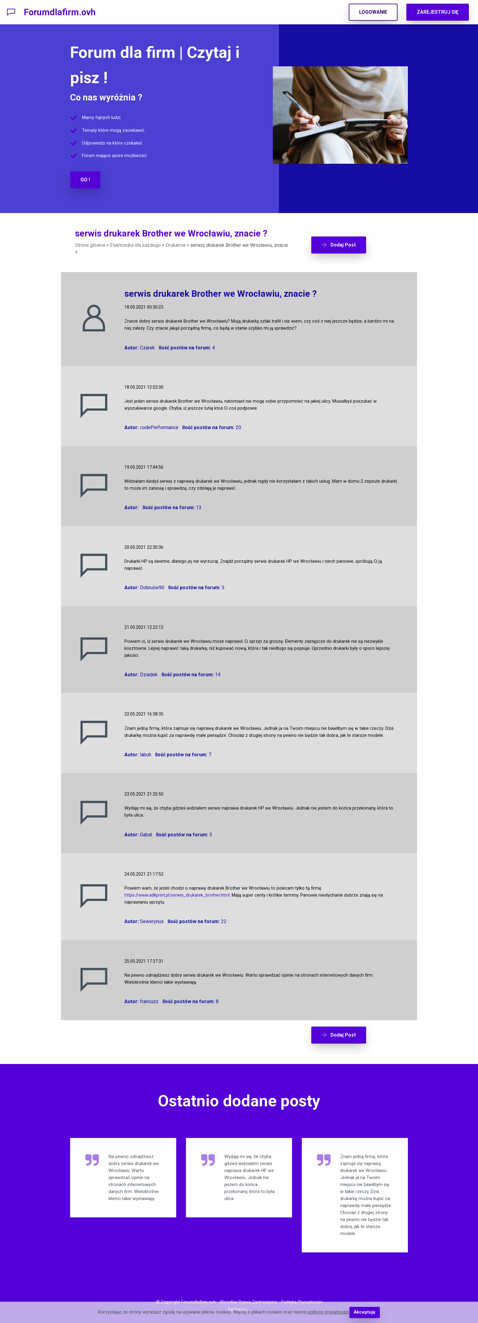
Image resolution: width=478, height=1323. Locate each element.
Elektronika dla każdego (135, 245)
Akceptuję (364, 1312)
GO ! (85, 180)
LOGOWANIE (373, 12)
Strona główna (90, 245)
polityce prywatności (328, 1312)
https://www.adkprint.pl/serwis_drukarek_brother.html (177, 895)
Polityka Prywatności (301, 1300)
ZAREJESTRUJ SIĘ (437, 12)
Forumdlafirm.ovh (60, 12)
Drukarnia (175, 245)
